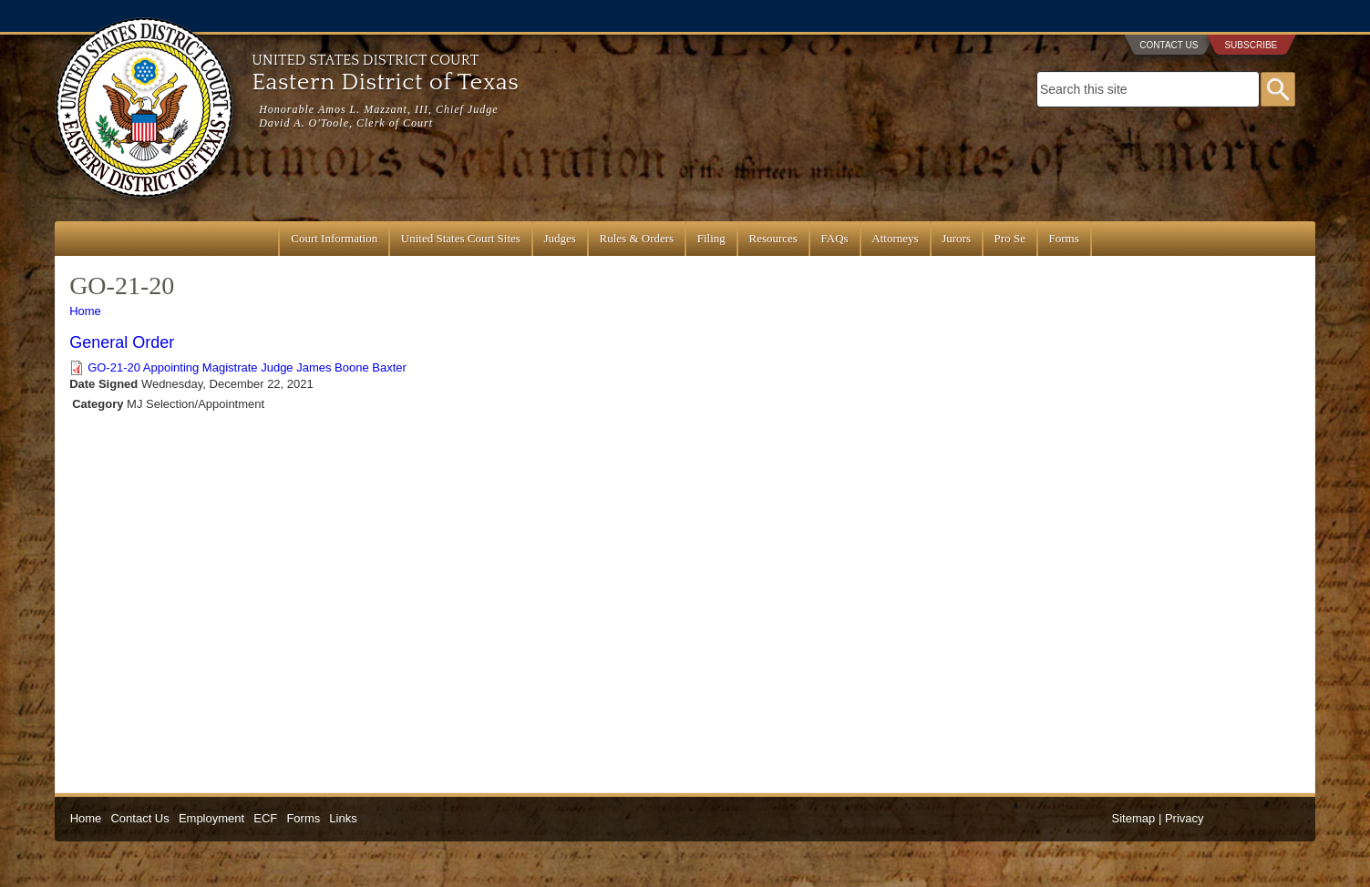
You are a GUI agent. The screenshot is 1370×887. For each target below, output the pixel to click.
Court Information (334, 238)
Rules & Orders (637, 238)
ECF (265, 818)
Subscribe (1250, 45)
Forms (1064, 238)
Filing (711, 238)
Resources (772, 238)
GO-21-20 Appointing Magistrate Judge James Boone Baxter (247, 367)
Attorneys (894, 238)
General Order (121, 342)
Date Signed (103, 384)
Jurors (956, 238)
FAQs (835, 238)
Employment (211, 818)
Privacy (1184, 818)
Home (85, 311)
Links (342, 818)
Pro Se (1009, 238)
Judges (560, 238)
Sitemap (1134, 818)
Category (97, 404)
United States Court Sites (460, 238)
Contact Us (1168, 45)
